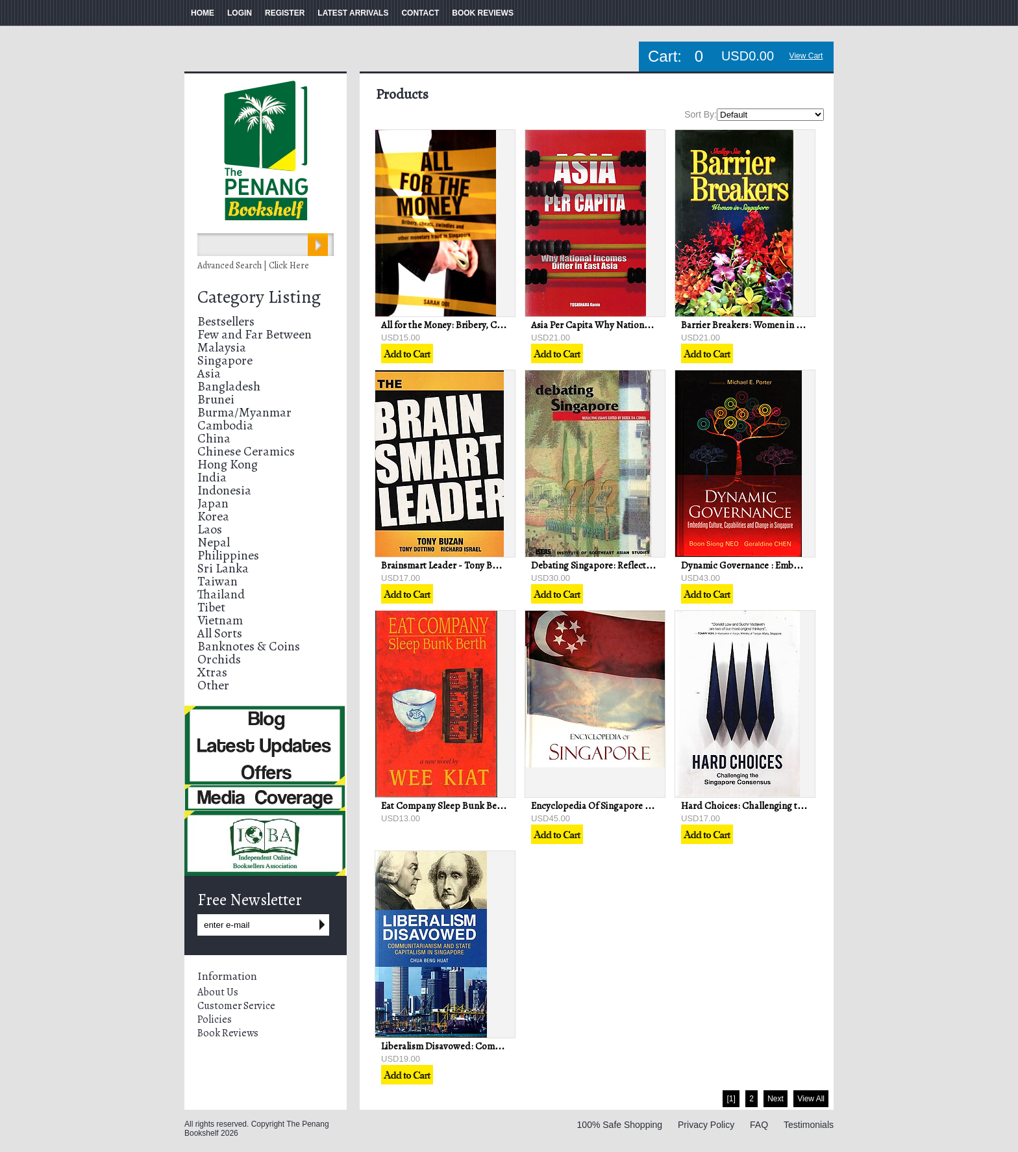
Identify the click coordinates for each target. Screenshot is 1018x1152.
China (213, 438)
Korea (213, 516)
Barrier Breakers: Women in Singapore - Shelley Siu (786, 324)
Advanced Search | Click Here (253, 265)
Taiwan (217, 581)
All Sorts (219, 633)
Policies (214, 1019)
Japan (213, 503)
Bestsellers (226, 321)
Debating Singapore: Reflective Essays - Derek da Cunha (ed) (654, 565)
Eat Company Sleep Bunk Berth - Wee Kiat (467, 805)
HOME (202, 13)
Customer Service (236, 1006)
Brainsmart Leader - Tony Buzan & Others (466, 565)
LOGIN (239, 13)
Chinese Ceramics (246, 451)
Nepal (213, 542)
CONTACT (420, 13)
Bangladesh (228, 386)
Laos (209, 529)
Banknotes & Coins (248, 646)
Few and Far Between (254, 334)
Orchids (219, 659)
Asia (209, 373)
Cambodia (225, 425)
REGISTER (284, 13)
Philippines (228, 555)
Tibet (211, 607)
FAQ (759, 1125)
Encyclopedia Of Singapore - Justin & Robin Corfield (638, 805)
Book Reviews (227, 1033)
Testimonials (809, 1125)
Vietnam (220, 620)
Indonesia (224, 490)
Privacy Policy (706, 1125)
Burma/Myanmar (244, 412)
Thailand (221, 594)
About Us (217, 992)
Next (775, 1098)
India (212, 477)
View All (811, 1098)
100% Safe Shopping (620, 1125)
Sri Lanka (223, 568)
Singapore (225, 360)
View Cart (806, 55)
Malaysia (221, 347)
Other (213, 685)
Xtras (212, 672)
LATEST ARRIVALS (352, 13)
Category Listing (259, 297)
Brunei (215, 399)
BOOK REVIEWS (483, 13)
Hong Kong (227, 464)
